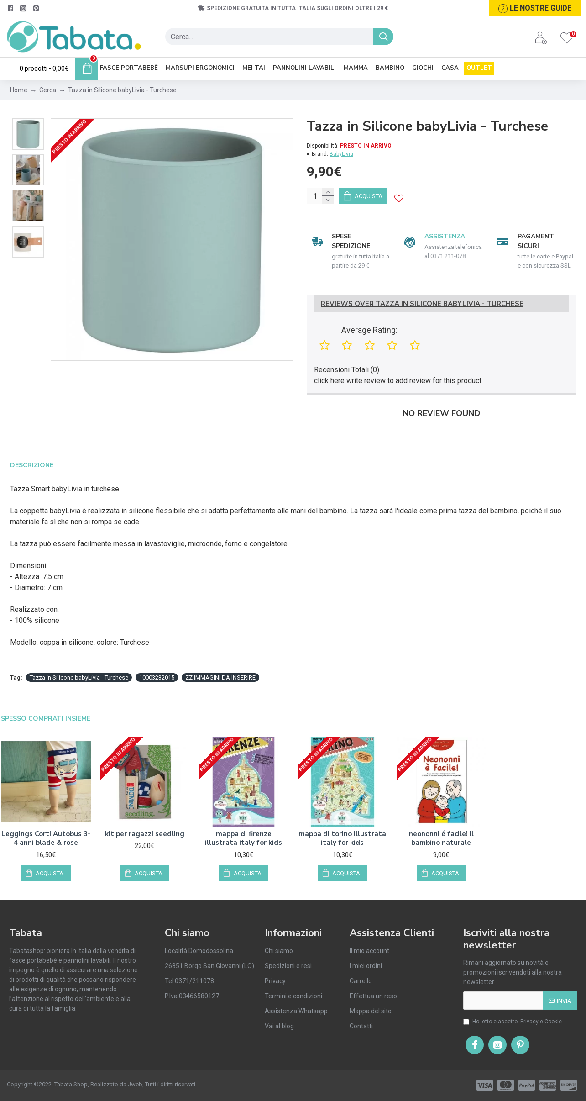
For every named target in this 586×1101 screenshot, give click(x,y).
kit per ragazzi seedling (144, 815)
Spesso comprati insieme (45, 700)
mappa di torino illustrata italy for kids (342, 820)
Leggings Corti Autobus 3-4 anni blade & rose (45, 820)
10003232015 (156, 665)
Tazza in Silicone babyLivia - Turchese (79, 665)
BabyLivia (341, 154)
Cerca (47, 90)
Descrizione (31, 464)
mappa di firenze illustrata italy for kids (243, 820)
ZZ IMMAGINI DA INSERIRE (220, 665)
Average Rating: (369, 340)
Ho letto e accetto (513, 1021)
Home (18, 90)
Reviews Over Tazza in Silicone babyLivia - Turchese (422, 314)
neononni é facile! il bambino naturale (441, 820)
